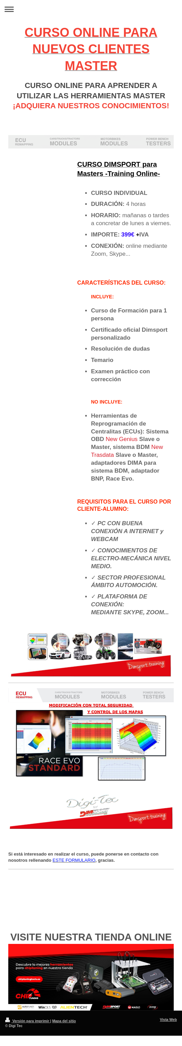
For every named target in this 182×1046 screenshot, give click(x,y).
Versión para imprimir (27, 1021)
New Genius (122, 439)
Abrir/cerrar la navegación (91, 9)
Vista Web (168, 1020)
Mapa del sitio (64, 1021)
